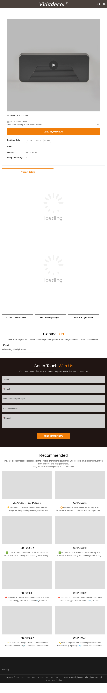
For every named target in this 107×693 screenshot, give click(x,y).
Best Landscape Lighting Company (52, 317)
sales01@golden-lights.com (14, 349)
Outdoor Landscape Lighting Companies (19, 317)
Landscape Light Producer (84, 317)
